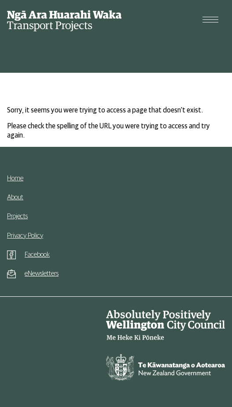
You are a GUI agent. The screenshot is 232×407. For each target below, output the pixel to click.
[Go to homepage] (64, 20)
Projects (17, 216)
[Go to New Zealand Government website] (165, 369)
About (15, 197)
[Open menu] (210, 20)
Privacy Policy (25, 235)
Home (15, 178)
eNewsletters (42, 273)
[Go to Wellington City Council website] (165, 325)
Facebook (37, 254)
